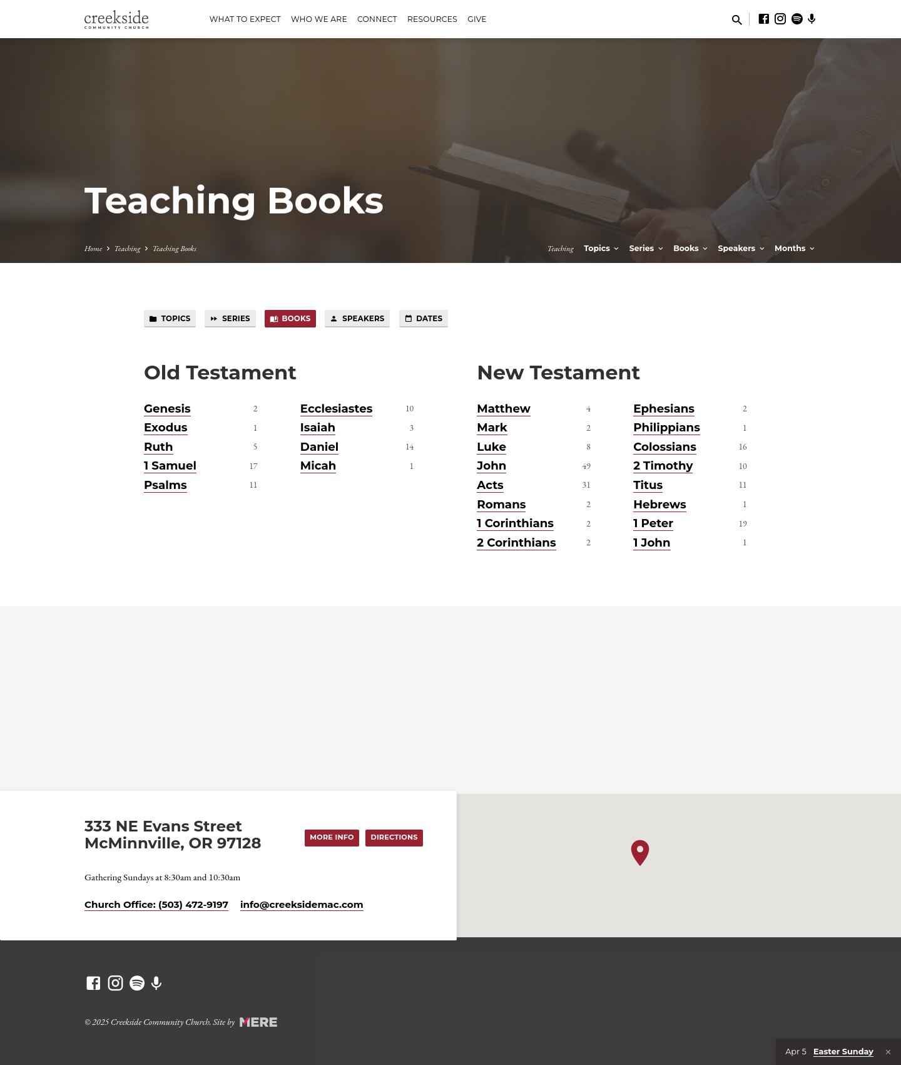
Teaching (127, 248)
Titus (648, 485)
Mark (492, 428)
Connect (377, 19)
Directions (393, 837)
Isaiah (317, 428)
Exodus (166, 428)
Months (796, 248)
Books (691, 248)
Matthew (503, 408)
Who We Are (319, 19)
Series (647, 248)
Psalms (165, 485)
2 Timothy (663, 466)
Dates (429, 319)
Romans (501, 504)
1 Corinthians (515, 524)
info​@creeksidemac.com (302, 904)
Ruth (158, 447)
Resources (432, 19)
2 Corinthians (516, 542)
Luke (491, 447)
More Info (331, 837)
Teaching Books (174, 248)
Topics (602, 248)
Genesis (167, 408)
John (491, 466)
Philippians (666, 428)
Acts (490, 485)
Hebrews (659, 504)
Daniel (319, 447)
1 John (651, 542)
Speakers (742, 248)
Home (93, 248)
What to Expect (245, 19)
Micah (318, 466)
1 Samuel (170, 466)
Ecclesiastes (336, 408)
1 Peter (653, 524)
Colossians (664, 447)
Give (477, 19)
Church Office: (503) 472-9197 (156, 904)
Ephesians (664, 408)
